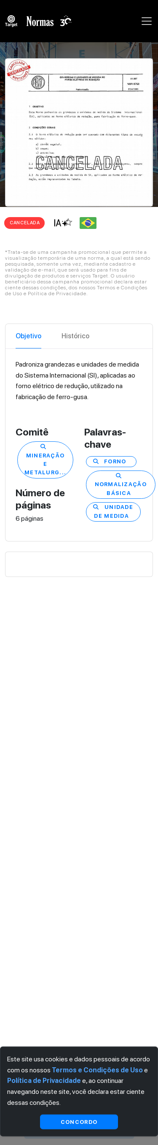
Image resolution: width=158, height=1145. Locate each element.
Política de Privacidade (44, 1081)
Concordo (79, 1121)
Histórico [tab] (75, 336)
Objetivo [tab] (28, 336)
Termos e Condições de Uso (97, 1070)
